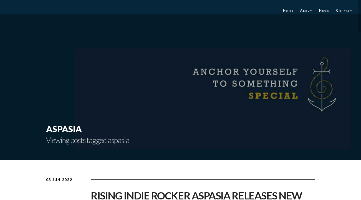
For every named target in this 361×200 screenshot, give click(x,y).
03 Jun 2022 (59, 180)
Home (288, 10)
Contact (344, 10)
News (324, 10)
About (306, 10)
